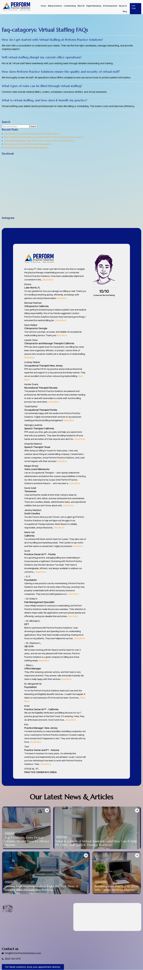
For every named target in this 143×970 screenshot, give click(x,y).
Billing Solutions (55, 6)
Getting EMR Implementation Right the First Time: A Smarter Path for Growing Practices (39, 141)
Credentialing (70, 6)
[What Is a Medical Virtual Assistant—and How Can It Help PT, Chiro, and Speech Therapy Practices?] (137, 810)
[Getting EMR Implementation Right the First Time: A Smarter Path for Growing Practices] (86, 855)
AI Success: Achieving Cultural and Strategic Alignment (26, 148)
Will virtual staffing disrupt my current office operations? (42, 57)
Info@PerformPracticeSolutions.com (24, 953)
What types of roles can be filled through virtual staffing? (42, 86)
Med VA (81, 6)
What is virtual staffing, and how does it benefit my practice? (44, 100)
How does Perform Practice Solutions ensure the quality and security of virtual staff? (61, 72)
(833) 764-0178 (13, 959)
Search (33, 126)
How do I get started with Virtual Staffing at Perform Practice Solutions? (52, 40)
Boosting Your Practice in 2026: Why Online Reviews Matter (27, 144)
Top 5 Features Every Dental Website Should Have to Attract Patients (31, 134)
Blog (125, 11)
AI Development (110, 6)
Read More (48, 279)
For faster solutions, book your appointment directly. (32, 967)
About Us (123, 6)
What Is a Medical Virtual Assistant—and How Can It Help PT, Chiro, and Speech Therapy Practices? (44, 137)
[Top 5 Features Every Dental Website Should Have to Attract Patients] (47, 810)
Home (43, 6)
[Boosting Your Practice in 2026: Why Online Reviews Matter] (137, 855)
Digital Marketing (93, 6)
